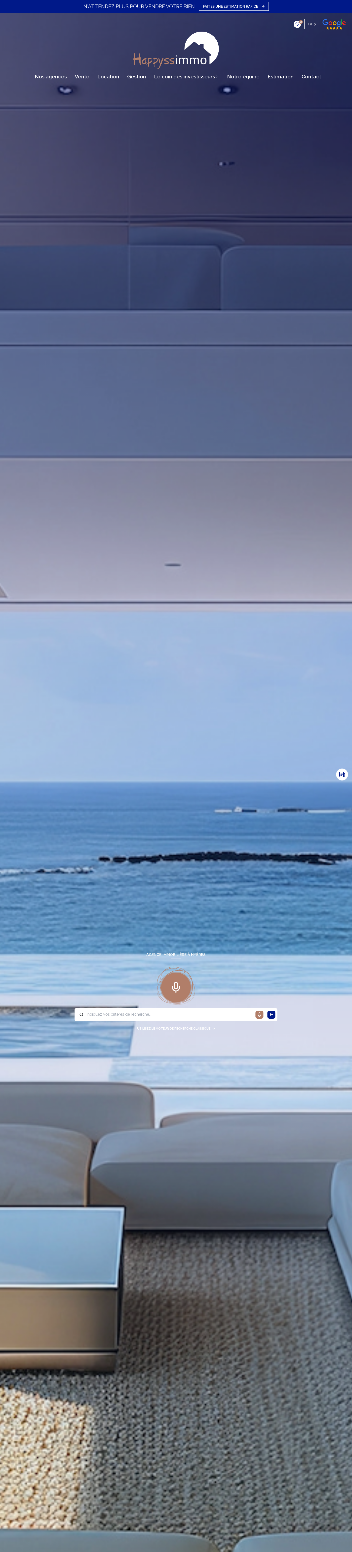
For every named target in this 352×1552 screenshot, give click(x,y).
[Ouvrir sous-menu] (218, 76)
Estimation (281, 76)
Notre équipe (243, 76)
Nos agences (51, 76)
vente (82, 76)
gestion (136, 76)
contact (311, 76)
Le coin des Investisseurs (184, 76)
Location (108, 76)
